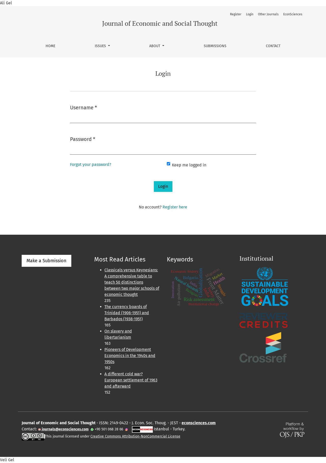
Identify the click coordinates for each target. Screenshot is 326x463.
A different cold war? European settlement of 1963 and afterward (130, 380)
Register (235, 14)
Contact (273, 46)
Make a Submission (46, 260)
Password (82, 138)
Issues (101, 46)
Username (83, 107)
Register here (174, 207)
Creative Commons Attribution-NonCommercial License (135, 436)
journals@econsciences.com (65, 429)
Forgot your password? (90, 164)
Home (50, 46)
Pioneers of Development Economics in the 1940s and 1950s (129, 355)
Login (249, 14)
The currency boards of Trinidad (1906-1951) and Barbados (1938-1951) (126, 312)
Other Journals (268, 14)
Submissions (215, 46)
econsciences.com (199, 422)
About (155, 46)
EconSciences (292, 14)
